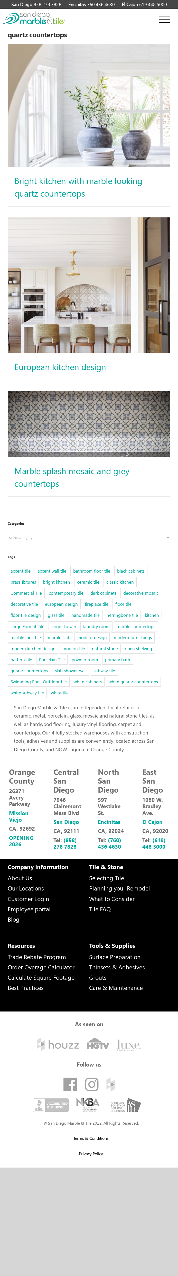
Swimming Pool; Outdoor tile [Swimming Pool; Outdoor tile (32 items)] (39, 682)
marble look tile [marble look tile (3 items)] (26, 637)
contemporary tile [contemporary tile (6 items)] (66, 593)
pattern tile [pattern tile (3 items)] (21, 660)
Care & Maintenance (116, 988)
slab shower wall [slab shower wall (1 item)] (71, 671)
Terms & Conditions (91, 1138)
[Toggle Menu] (164, 19)
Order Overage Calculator (41, 967)
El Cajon (152, 821)
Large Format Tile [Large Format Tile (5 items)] (27, 626)
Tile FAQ (100, 909)
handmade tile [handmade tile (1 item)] (85, 615)
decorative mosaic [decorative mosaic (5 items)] (140, 593)
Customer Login (28, 899)
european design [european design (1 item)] (61, 604)
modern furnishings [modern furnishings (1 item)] (133, 637)
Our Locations (26, 888)
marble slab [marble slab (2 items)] (59, 637)
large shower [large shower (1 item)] (63, 626)
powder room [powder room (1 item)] (85, 660)
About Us (20, 878)
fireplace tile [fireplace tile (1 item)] (96, 604)
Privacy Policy (91, 1153)
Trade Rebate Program (37, 957)
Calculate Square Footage (41, 977)
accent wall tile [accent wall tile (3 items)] (52, 571)
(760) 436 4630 (109, 843)
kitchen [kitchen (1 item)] (152, 615)
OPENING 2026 (21, 841)
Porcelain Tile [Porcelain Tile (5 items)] (52, 660)
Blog (14, 919)
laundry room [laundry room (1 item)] (96, 626)
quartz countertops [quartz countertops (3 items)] (29, 671)
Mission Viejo (19, 816)
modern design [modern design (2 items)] (92, 637)
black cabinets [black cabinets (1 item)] (131, 571)
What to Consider (112, 899)
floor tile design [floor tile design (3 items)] (26, 615)
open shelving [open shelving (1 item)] (138, 648)
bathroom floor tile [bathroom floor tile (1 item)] (91, 571)
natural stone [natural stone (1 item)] (105, 648)
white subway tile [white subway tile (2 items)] (27, 693)
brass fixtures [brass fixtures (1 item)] (23, 582)
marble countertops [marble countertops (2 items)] (136, 626)
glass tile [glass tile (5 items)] (56, 615)
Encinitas (109, 821)
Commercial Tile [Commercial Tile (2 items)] (26, 593)
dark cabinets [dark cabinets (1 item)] (103, 593)
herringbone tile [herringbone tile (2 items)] (122, 615)
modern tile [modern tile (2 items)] (73, 648)
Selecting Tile (106, 878)
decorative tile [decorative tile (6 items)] (24, 604)
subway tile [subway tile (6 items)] (104, 671)
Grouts (98, 977)
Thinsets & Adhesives (117, 967)
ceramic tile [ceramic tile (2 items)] (88, 582)
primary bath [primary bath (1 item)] (117, 660)
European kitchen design (60, 366)
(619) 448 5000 (154, 843)
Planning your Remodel (119, 888)
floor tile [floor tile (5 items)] (123, 604)
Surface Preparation (114, 957)
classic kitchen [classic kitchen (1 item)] (120, 582)
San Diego (66, 821)
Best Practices (26, 988)
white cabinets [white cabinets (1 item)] (88, 682)
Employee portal (29, 909)
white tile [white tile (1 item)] (60, 693)
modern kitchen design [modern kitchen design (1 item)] (33, 648)
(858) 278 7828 (65, 843)
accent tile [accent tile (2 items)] (21, 571)
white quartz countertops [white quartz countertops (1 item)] (133, 682)
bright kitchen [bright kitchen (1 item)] (56, 582)
